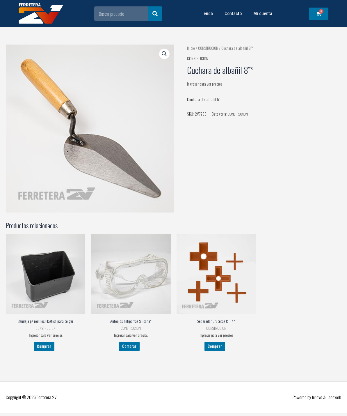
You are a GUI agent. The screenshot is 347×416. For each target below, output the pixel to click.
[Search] (155, 13)
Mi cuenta (262, 13)
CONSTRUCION (208, 48)
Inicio (191, 48)
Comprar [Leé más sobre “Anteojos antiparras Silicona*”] (129, 348)
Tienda (206, 13)
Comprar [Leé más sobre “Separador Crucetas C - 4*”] (215, 348)
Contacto (233, 13)
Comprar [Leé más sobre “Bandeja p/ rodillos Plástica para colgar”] (44, 348)
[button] (164, 54)
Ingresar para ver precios (206, 83)
